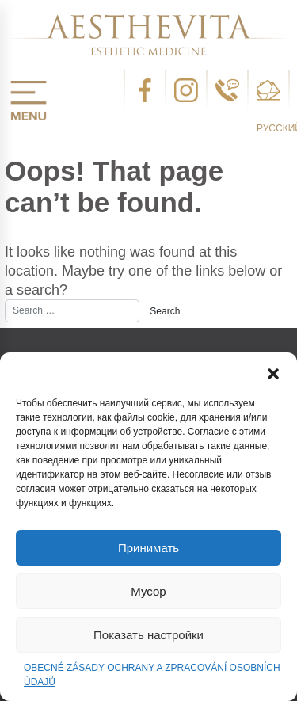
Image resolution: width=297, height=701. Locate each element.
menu (28, 100)
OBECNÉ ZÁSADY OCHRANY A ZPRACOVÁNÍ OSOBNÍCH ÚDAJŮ (152, 675)
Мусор (148, 591)
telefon (227, 90)
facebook (145, 90)
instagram (186, 90)
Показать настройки (148, 635)
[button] (273, 372)
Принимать (148, 547)
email (268, 90)
